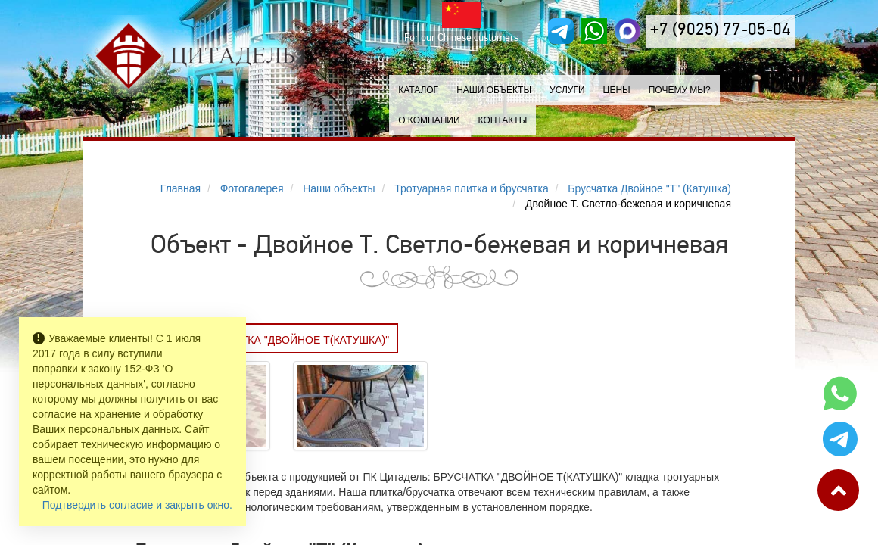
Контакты (503, 120)
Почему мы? (680, 90)
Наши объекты (493, 90)
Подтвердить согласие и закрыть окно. (137, 505)
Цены (616, 90)
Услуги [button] (567, 90)
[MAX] (627, 31)
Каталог (418, 90)
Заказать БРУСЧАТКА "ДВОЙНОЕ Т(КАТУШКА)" (267, 340)
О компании (428, 120)
